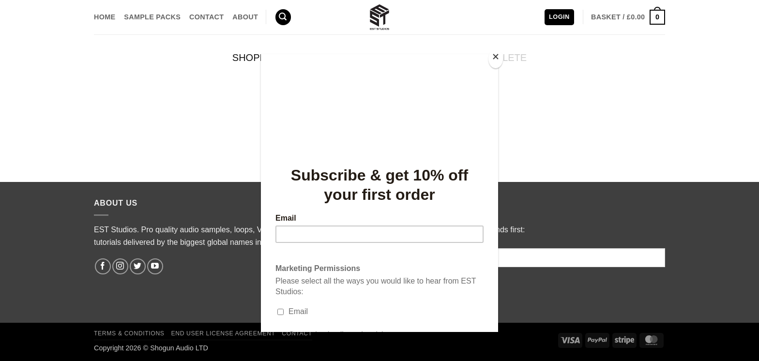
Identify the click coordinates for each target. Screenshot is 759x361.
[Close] (495, 58)
